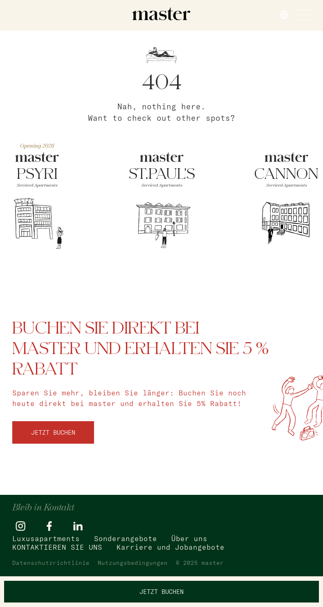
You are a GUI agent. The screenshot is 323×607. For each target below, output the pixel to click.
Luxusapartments (46, 538)
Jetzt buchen (53, 432)
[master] (161, 13)
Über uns (189, 538)
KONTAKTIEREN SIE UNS (57, 547)
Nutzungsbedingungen (133, 562)
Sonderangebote (125, 538)
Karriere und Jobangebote (170, 547)
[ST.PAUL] (161, 202)
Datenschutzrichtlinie (51, 562)
